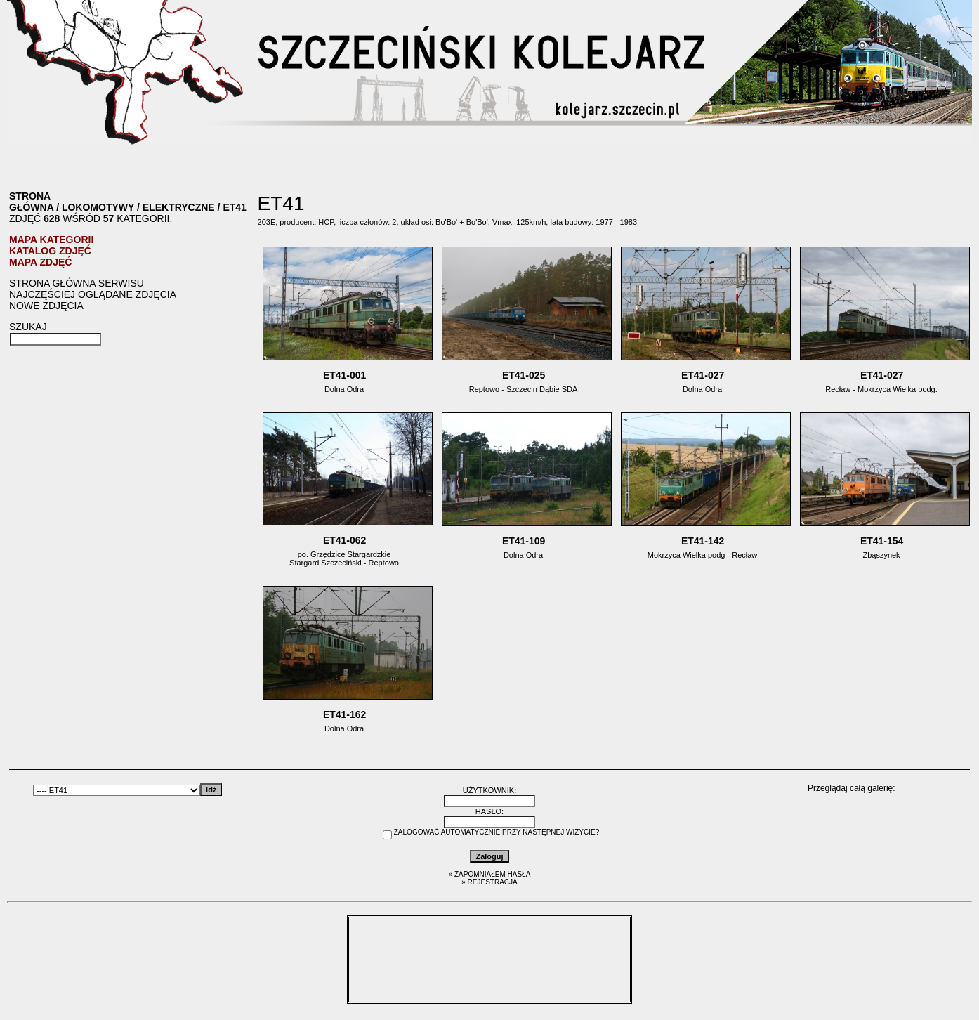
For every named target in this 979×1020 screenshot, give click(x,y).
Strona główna (31, 201)
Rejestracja (493, 882)
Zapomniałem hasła (492, 874)
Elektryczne (179, 207)
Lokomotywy (98, 207)
